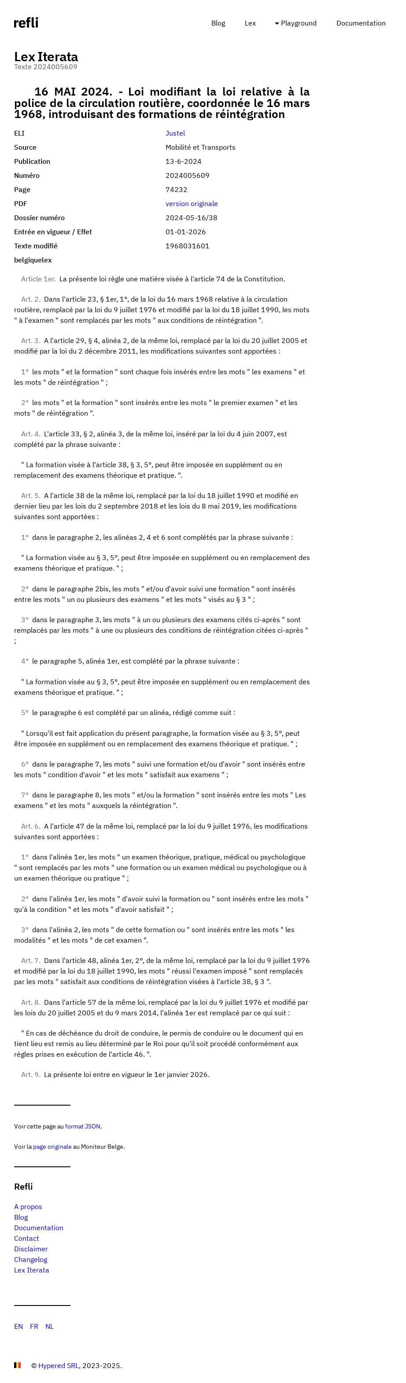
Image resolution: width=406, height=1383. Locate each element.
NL (49, 1326)
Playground (299, 22)
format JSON (82, 1126)
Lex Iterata (31, 1269)
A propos (28, 1206)
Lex (250, 22)
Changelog (30, 1259)
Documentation (361, 22)
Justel (175, 133)
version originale (192, 203)
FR (34, 1326)
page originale (52, 1146)
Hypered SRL (58, 1365)
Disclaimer (31, 1248)
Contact (26, 1238)
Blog (218, 22)
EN (18, 1326)
